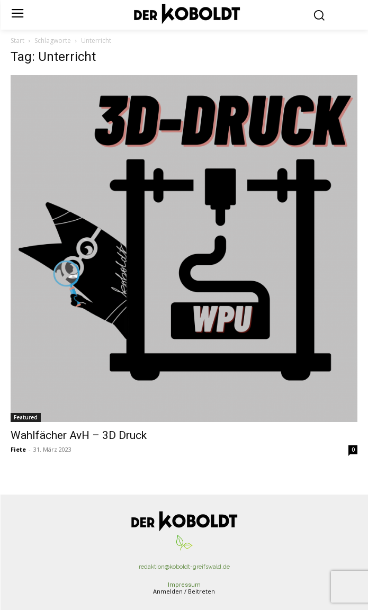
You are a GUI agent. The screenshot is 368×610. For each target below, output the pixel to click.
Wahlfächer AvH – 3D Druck (79, 435)
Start (17, 40)
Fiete (18, 449)
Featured (26, 417)
